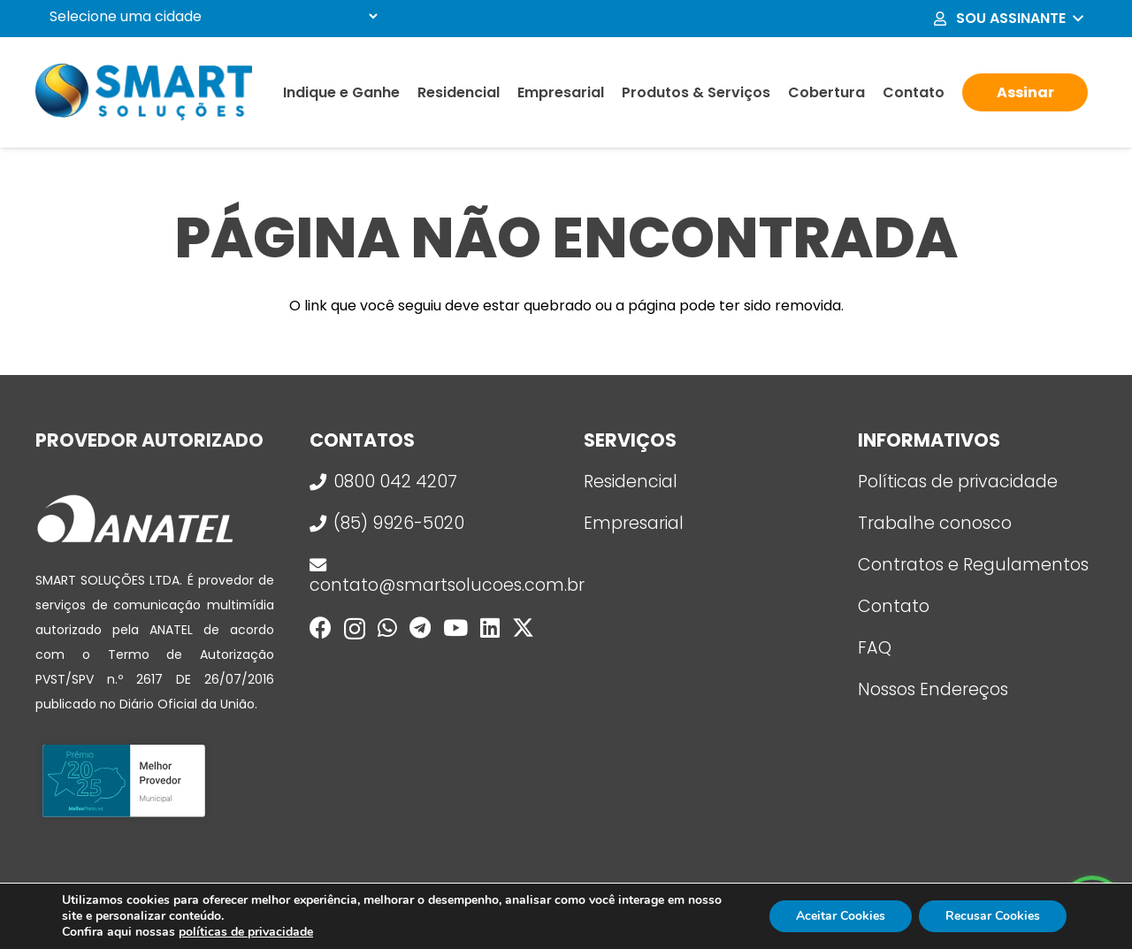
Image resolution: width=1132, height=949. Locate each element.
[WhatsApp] (387, 627)
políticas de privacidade (246, 931)
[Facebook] (321, 627)
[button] (1007, 18)
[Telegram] (420, 627)
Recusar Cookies (992, 915)
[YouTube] (455, 627)
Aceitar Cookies (840, 915)
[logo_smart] (143, 92)
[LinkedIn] (490, 627)
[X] (523, 627)
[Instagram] (354, 628)
